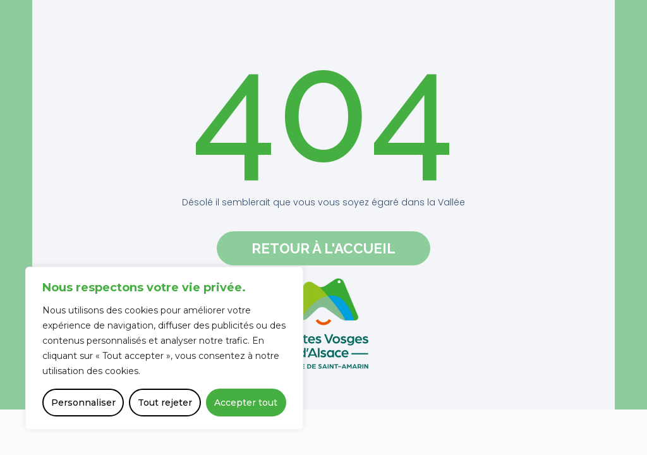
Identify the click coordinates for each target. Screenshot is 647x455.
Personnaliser (83, 402)
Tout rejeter (165, 402)
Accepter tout (245, 402)
